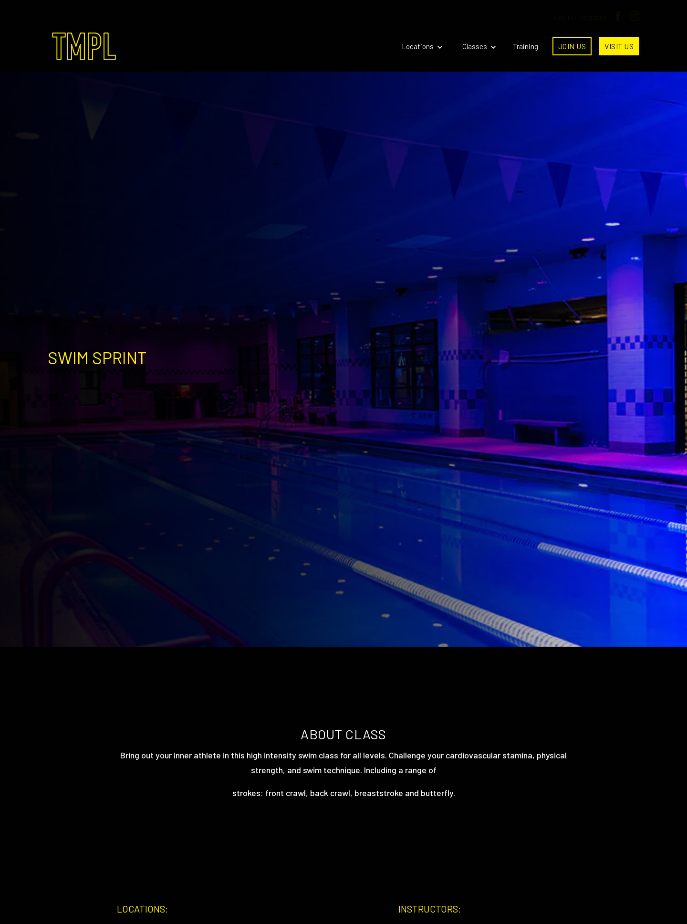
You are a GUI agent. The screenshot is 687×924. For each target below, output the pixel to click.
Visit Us (619, 46)
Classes (479, 46)
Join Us (572, 46)
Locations (422, 46)
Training (525, 46)
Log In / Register (579, 16)
